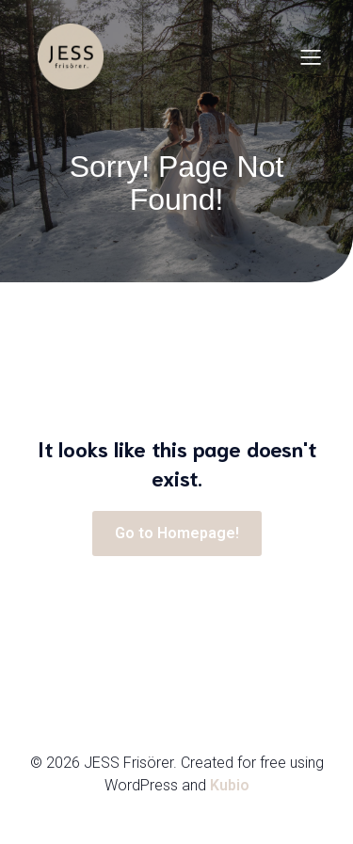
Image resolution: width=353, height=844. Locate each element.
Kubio (229, 785)
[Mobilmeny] (311, 56)
